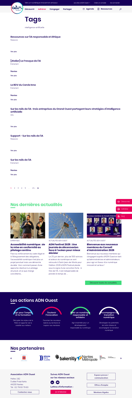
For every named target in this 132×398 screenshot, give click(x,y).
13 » (33, 188)
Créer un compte (100, 3)
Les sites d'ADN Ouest (81, 3)
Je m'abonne (60, 392)
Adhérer (42, 9)
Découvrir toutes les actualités (103, 283)
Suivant (39, 188)
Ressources (105, 9)
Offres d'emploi (101, 385)
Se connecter (115, 3)
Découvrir (29, 9)
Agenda (88, 9)
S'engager (55, 9)
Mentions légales (101, 392)
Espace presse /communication (101, 376)
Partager (67, 9)
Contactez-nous (25, 392)
